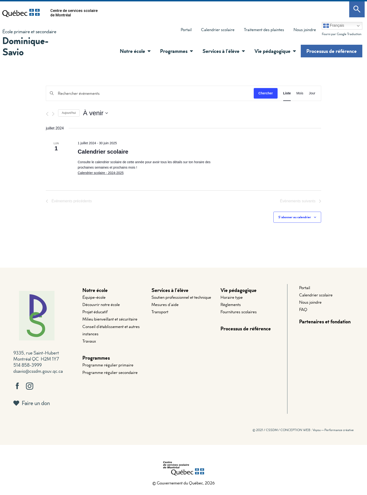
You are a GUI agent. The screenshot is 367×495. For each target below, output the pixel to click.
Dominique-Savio (25, 46)
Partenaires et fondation (325, 321)
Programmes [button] (176, 51)
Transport (159, 312)
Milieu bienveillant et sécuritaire (109, 319)
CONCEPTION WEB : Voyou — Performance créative (317, 430)
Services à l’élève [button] (223, 51)
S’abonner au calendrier (294, 217)
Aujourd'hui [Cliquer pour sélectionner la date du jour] (69, 113)
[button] (148, 51)
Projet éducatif (95, 312)
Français (333, 26)
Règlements (230, 304)
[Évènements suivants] (53, 114)
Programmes (96, 357)
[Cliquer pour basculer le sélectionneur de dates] (95, 113)
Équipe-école (94, 297)
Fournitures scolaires (238, 312)
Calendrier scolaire (218, 30)
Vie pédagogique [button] (275, 51)
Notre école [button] (135, 51)
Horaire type (231, 297)
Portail (186, 30)
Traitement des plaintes (261, 31)
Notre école (95, 290)
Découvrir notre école (101, 304)
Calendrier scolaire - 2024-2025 (101, 173)
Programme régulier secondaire (110, 372)
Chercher (265, 93)
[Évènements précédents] (47, 114)
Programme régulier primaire (107, 365)
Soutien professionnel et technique (181, 297)
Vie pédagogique (238, 290)
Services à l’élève (169, 290)
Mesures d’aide (165, 304)
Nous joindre (305, 30)
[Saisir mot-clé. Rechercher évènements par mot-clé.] (150, 93)
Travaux (89, 341)
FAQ (303, 309)
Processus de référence (331, 51)
